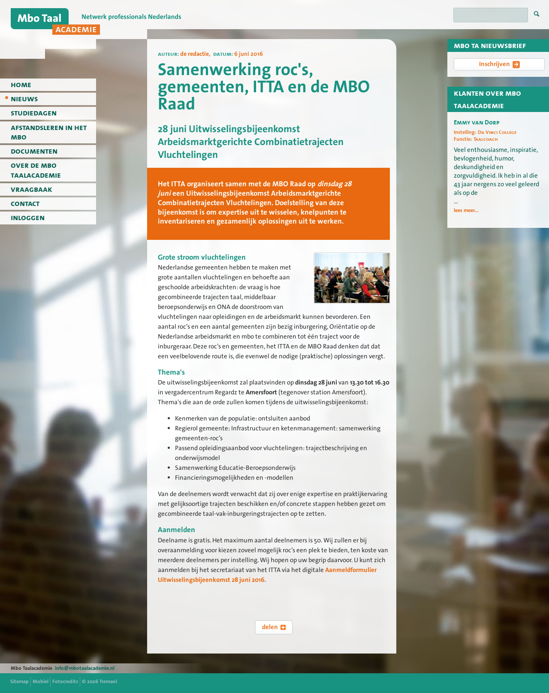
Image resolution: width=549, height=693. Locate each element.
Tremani (108, 681)
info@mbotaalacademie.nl (85, 668)
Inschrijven (499, 64)
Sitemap (19, 681)
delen (274, 627)
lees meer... (466, 210)
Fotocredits (65, 681)
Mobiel (40, 681)
